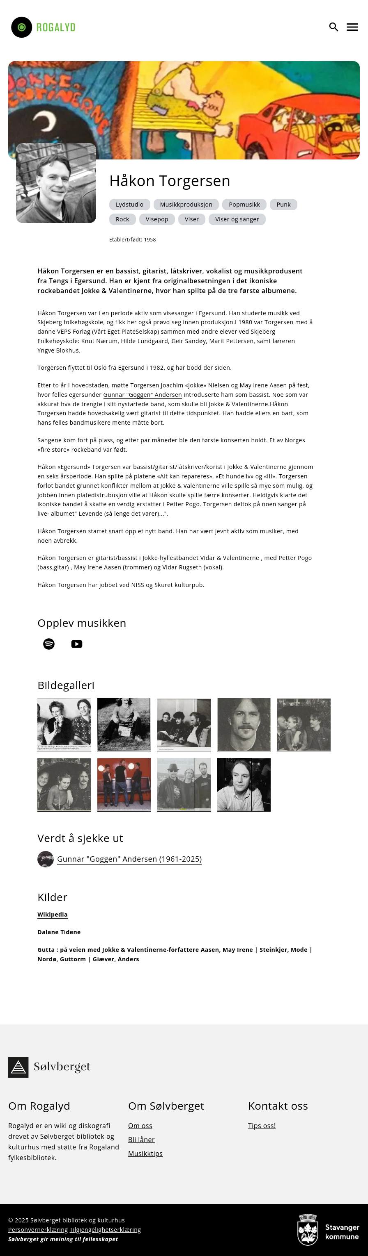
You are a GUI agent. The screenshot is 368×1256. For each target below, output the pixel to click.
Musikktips (145, 1153)
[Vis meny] (352, 27)
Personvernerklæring (38, 1229)
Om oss (140, 1125)
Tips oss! (262, 1125)
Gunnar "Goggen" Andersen (143, 394)
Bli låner (141, 1139)
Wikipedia (52, 914)
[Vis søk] (334, 27)
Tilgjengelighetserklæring (105, 1229)
